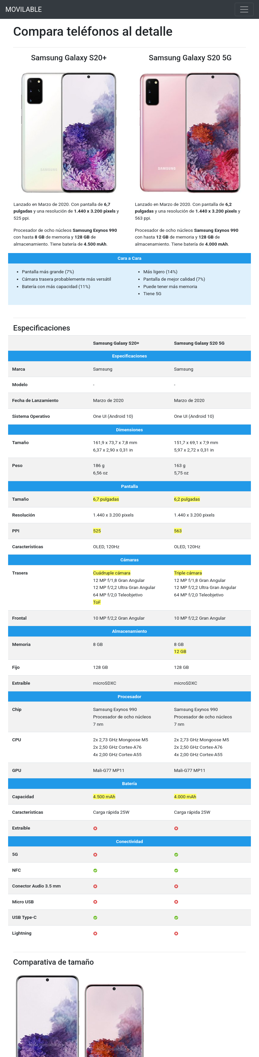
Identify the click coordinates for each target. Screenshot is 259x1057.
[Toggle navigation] (244, 9)
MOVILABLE (23, 9)
